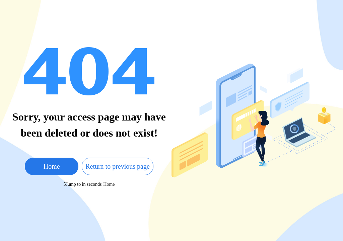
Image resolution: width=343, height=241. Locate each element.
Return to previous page (117, 166)
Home (52, 166)
